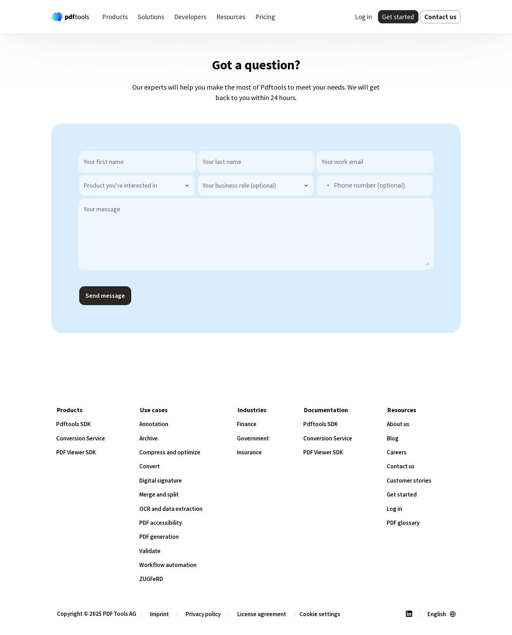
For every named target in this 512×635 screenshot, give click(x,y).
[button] (324, 185)
